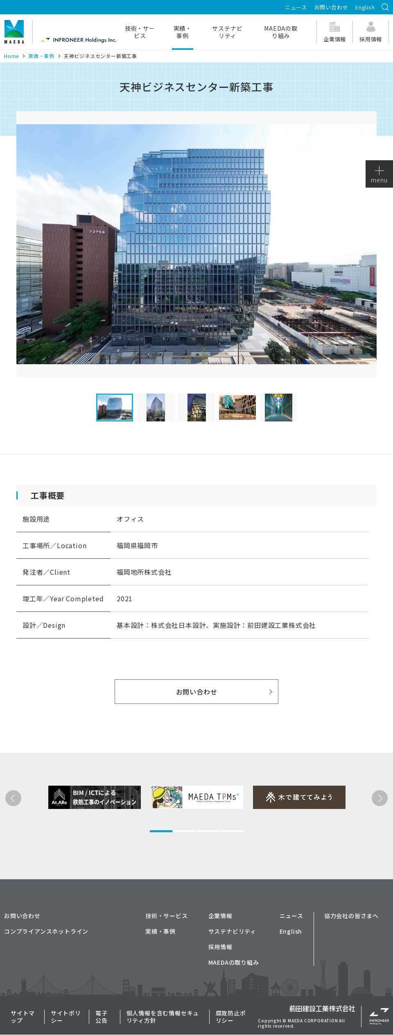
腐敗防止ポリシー (231, 1016)
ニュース (296, 7)
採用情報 (220, 947)
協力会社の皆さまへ (351, 916)
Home (11, 55)
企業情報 (220, 916)
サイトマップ (23, 1016)
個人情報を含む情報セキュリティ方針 (162, 1016)
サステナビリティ (227, 32)
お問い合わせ (331, 7)
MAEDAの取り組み (281, 32)
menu (379, 175)
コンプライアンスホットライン (46, 931)
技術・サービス (140, 32)
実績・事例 (183, 32)
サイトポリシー (66, 1016)
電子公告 (101, 1016)
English (365, 7)
